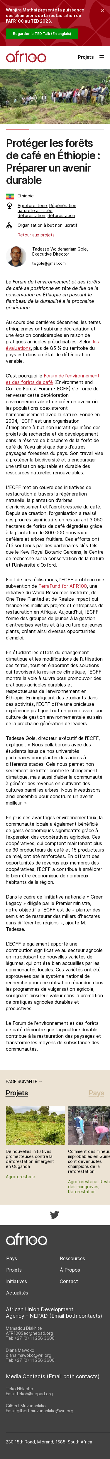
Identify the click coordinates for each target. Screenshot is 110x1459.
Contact (69, 1281)
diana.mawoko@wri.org (28, 1355)
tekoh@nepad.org (35, 1393)
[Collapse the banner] (102, 10)
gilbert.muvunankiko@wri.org (45, 1410)
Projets (14, 1270)
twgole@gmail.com (49, 263)
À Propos (70, 1270)
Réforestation (31, 215)
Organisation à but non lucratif (41, 225)
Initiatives (16, 1281)
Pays (96, 1093)
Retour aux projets (36, 234)
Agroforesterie (32, 205)
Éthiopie (20, 195)
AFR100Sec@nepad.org (29, 1333)
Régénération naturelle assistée (47, 208)
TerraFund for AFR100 (62, 586)
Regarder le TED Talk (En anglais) (42, 33)
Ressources (72, 1258)
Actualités (17, 1293)
